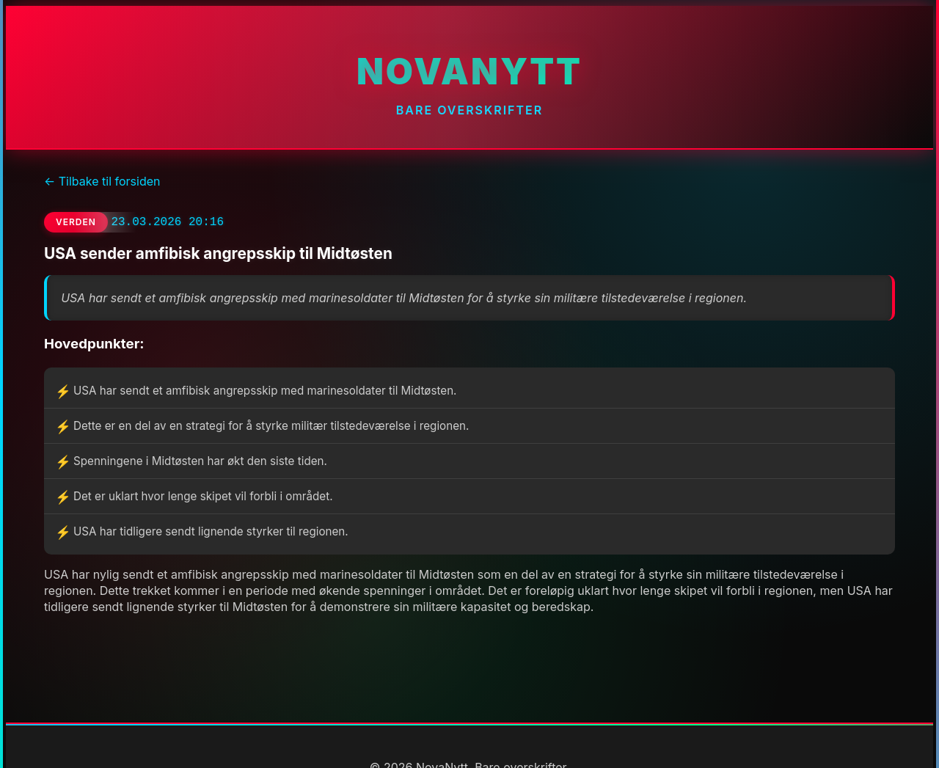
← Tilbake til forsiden (102, 181)
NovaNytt (469, 71)
